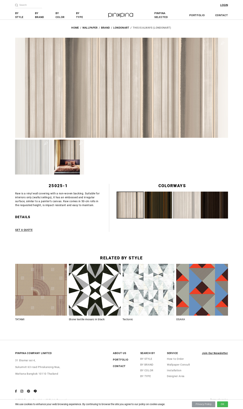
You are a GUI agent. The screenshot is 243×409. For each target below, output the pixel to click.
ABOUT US (119, 353)
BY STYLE (19, 15)
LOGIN (224, 5)
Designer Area (176, 376)
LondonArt (121, 27)
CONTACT (221, 15)
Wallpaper (90, 27)
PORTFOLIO (197, 15)
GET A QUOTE (24, 229)
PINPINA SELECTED (161, 15)
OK (222, 404)
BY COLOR (60, 15)
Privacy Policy (204, 404)
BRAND (105, 27)
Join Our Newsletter (215, 353)
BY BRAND (39, 15)
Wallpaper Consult (178, 364)
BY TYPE (79, 15)
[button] (32, 157)
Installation (174, 370)
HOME (75, 27)
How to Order (175, 358)
